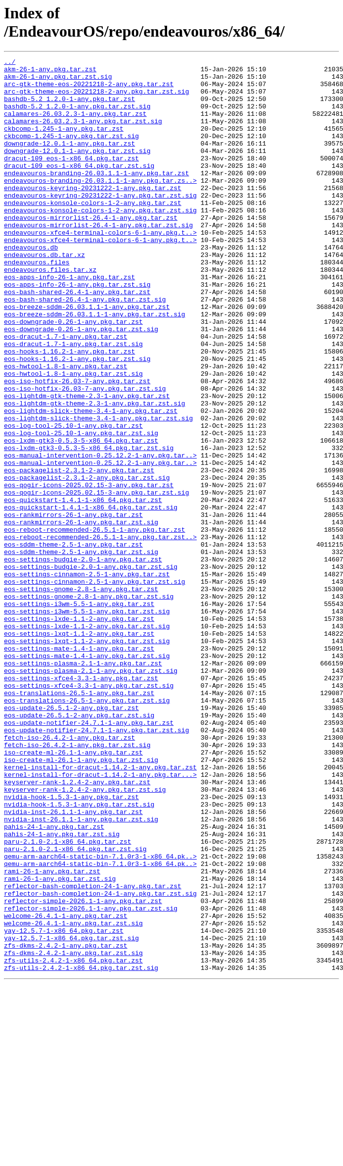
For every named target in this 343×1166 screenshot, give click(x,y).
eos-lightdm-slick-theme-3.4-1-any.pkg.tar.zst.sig (98, 490)
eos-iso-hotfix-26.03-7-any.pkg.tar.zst (77, 446)
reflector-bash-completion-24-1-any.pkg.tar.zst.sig (100, 1061)
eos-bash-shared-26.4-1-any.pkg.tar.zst (77, 339)
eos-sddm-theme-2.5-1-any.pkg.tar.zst (73, 642)
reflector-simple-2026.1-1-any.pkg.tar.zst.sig (90, 1078)
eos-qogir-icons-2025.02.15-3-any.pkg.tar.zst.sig (96, 579)
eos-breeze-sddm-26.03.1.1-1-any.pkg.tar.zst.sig (94, 365)
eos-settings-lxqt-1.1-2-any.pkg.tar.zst (79, 749)
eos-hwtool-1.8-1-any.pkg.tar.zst (66, 428)
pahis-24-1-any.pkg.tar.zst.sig (62, 989)
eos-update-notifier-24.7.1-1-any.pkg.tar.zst (88, 856)
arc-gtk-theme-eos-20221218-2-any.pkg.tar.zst (88, 89)
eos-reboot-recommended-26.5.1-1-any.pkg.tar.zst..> (100, 633)
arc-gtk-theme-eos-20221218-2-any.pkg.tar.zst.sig (96, 98)
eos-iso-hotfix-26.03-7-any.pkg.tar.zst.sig (85, 455)
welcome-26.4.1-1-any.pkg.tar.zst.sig (73, 1096)
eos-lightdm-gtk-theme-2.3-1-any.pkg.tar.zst (87, 463)
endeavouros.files (37, 303)
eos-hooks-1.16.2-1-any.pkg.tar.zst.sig (77, 419)
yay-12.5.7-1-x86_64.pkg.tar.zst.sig (71, 1114)
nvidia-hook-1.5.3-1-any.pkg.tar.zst (71, 945)
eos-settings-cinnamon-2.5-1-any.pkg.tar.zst (87, 677)
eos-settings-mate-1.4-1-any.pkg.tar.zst (79, 766)
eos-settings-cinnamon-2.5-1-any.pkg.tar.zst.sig (94, 686)
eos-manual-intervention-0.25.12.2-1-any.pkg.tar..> (100, 535)
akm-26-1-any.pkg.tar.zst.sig (58, 80)
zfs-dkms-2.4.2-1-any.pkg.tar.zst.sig (73, 1132)
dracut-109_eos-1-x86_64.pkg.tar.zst (71, 178)
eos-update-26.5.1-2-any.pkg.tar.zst (71, 838)
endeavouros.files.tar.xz (50, 312)
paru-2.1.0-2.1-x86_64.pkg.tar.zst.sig (75, 1007)
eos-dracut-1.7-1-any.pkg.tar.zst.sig (73, 401)
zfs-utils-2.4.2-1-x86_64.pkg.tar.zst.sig (81, 1150)
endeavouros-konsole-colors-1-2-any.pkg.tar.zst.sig (100, 241)
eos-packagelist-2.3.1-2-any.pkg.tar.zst (79, 553)
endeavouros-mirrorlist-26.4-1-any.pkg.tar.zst (90, 250)
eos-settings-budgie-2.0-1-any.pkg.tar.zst (83, 660)
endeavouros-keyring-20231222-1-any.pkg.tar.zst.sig (100, 223)
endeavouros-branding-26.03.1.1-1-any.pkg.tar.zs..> (100, 205)
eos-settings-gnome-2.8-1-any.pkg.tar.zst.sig (88, 704)
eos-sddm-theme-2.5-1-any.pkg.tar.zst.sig (81, 651)
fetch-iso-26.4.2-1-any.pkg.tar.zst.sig (77, 882)
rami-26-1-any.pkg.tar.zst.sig (60, 1043)
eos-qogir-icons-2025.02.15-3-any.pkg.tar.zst (88, 570)
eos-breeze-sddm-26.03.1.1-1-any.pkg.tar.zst (87, 357)
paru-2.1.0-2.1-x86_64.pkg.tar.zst (67, 998)
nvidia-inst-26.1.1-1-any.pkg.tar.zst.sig (81, 971)
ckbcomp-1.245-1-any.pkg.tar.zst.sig (71, 152)
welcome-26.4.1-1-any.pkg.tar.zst (66, 1087)
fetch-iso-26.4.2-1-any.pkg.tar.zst (69, 873)
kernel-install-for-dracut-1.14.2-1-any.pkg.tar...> (100, 918)
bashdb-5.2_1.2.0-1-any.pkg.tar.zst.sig (77, 116)
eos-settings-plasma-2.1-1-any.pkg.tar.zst (83, 784)
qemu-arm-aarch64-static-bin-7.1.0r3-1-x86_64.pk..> (100, 1016)
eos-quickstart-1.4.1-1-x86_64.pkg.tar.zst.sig (90, 597)
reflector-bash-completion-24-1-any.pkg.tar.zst (92, 1052)
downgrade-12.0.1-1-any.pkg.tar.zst (69, 160)
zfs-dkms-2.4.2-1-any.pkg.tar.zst (66, 1123)
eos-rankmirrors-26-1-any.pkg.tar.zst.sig (81, 615)
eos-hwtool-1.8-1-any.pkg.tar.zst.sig (73, 437)
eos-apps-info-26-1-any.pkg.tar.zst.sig (77, 330)
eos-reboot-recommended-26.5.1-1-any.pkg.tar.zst (94, 624)
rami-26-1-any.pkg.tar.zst (52, 1034)
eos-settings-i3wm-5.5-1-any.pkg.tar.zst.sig (87, 722)
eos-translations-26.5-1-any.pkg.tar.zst (79, 820)
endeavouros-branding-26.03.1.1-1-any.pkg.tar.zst (96, 196)
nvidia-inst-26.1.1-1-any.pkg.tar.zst (73, 963)
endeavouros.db (31, 285)
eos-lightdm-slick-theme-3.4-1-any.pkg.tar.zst (90, 481)
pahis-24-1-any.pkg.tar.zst (54, 980)
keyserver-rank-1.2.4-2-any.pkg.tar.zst (77, 927)
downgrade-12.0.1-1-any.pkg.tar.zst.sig (77, 169)
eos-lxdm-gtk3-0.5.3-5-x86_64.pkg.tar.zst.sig (88, 526)
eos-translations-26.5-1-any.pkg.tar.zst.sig (87, 829)
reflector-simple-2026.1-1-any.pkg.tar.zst (83, 1069)
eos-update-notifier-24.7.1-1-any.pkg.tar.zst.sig (96, 865)
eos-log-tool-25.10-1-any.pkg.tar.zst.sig (81, 508)
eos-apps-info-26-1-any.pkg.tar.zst (69, 321)
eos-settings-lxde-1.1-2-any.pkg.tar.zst (79, 731)
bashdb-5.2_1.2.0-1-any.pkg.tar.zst (69, 107)
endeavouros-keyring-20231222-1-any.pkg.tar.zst (92, 214)
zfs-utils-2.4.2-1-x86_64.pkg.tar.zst (73, 1141)
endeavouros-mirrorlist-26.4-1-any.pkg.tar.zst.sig (98, 258)
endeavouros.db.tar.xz (44, 294)
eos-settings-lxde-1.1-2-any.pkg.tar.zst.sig (87, 740)
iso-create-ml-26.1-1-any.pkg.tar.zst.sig (81, 900)
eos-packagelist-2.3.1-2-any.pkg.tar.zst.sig (87, 562)
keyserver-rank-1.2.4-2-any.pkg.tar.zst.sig (85, 936)
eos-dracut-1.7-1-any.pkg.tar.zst (66, 392)
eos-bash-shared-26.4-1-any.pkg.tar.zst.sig (85, 348)
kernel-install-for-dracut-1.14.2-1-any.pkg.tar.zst (100, 909)
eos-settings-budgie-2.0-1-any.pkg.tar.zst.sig (90, 668)
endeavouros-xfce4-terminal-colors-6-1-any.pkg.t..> (100, 267)
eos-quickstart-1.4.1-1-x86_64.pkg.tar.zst (83, 588)
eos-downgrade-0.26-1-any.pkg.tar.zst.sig (81, 383)
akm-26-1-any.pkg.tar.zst (50, 71)
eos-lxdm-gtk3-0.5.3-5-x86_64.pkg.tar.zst (81, 517)
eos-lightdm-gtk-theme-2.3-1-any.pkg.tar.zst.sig (94, 472)
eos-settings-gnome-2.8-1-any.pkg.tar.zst (81, 695)
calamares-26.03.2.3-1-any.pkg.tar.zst (75, 125)
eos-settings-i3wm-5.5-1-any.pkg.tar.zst (79, 713)
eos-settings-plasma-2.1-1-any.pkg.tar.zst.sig (90, 793)
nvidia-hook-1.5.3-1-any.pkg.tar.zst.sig (79, 954)
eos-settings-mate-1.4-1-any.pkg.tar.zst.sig (87, 775)
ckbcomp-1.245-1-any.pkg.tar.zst (64, 143)
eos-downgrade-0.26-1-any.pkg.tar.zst (73, 374)
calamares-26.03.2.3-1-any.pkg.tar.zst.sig (83, 134)
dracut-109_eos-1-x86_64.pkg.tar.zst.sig (79, 187)
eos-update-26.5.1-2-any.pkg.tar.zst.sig (79, 847)
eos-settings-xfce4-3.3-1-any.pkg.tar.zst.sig (88, 811)
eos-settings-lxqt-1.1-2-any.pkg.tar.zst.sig (87, 758)
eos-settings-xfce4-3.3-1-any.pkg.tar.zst (81, 802)
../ (9, 62)
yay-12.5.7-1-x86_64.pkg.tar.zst (64, 1105)
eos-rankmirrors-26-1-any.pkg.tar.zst (73, 606)
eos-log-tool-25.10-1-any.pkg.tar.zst (73, 499)
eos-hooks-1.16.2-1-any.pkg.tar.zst (69, 410)
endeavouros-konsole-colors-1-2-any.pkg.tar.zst (92, 232)
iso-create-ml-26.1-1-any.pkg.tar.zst (73, 891)
